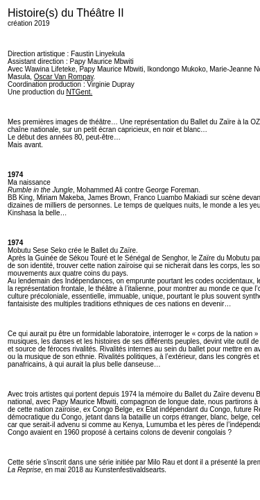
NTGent (79, 92)
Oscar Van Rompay (64, 77)
